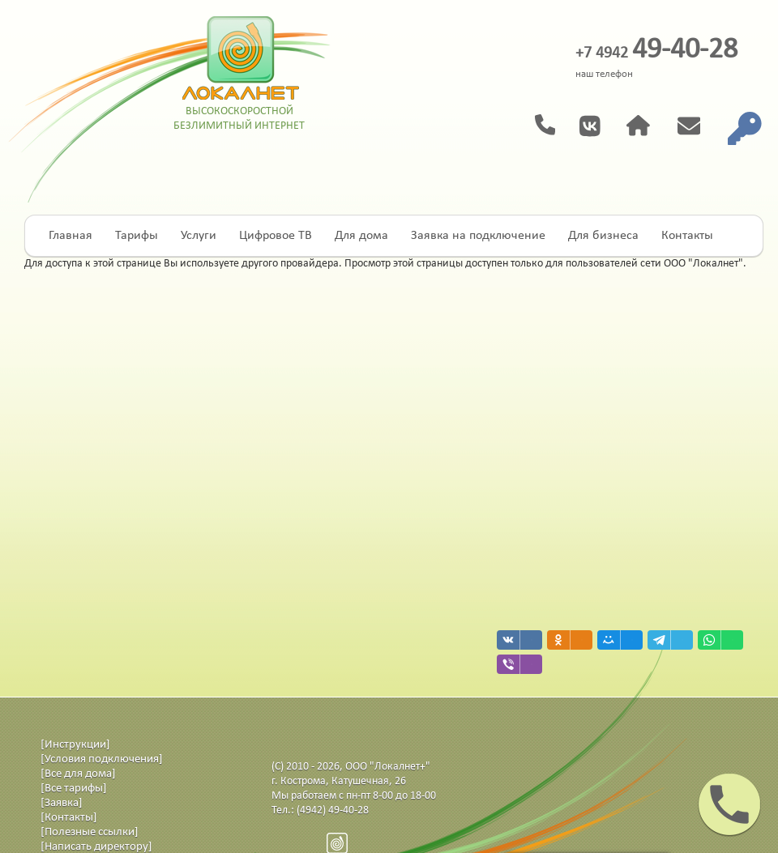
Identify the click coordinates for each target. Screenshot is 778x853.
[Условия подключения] (102, 759)
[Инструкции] (75, 745)
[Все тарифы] (74, 789)
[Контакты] (69, 818)
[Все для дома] (78, 774)
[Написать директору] (96, 847)
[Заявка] (62, 803)
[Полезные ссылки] (90, 832)
